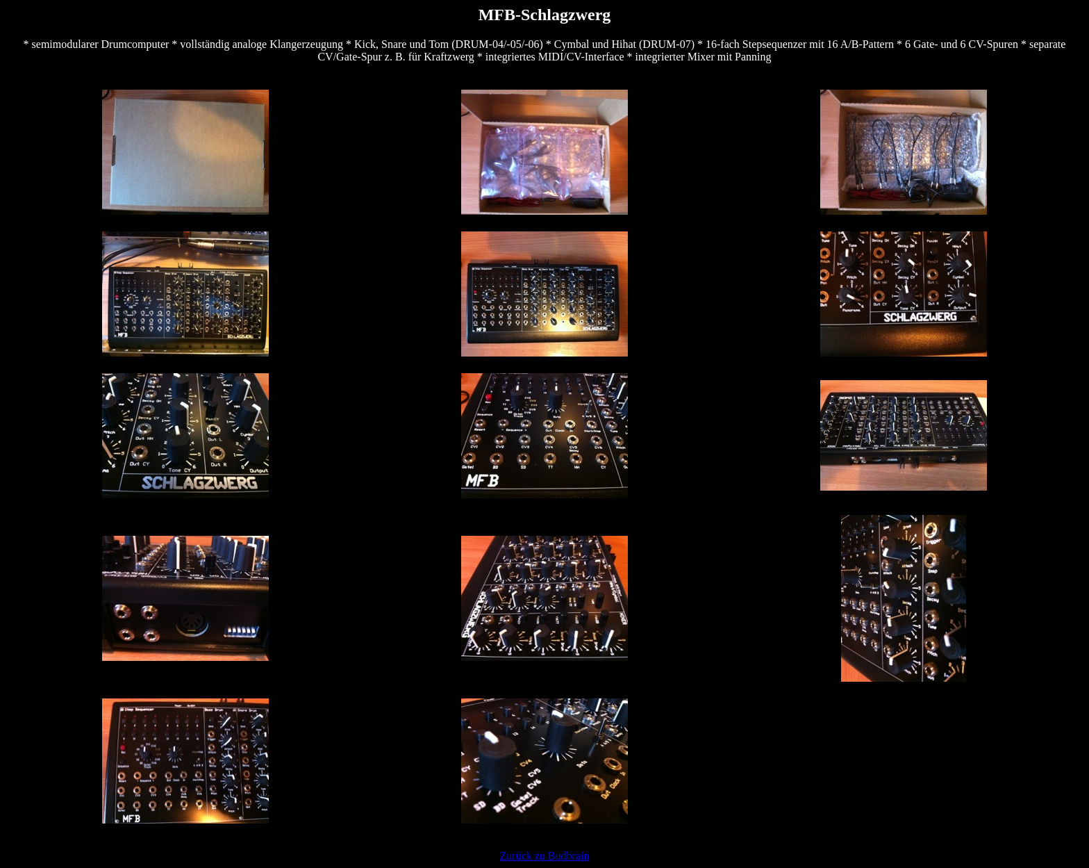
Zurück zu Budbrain (545, 856)
